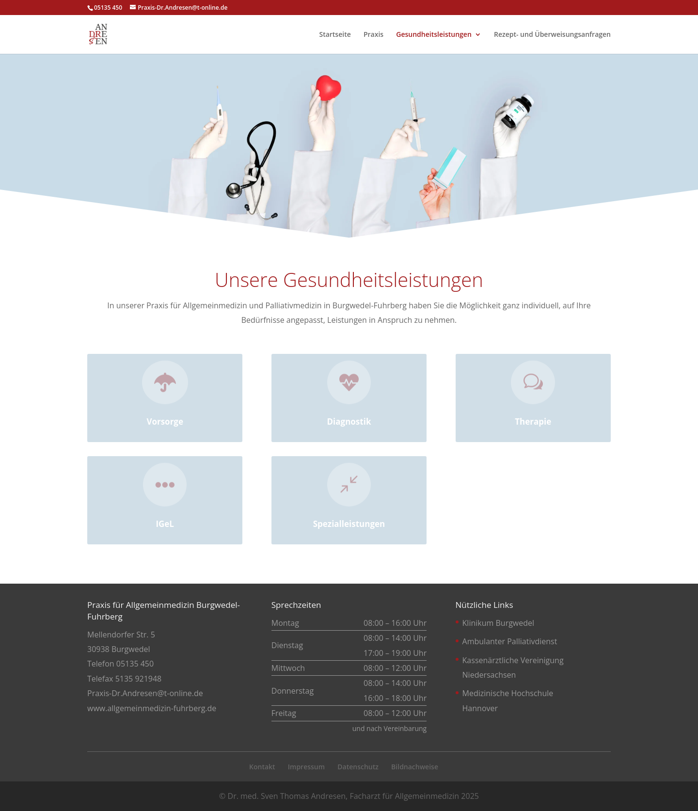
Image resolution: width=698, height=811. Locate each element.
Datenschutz (358, 766)
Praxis (373, 35)
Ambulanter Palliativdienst (509, 641)
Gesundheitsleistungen (434, 35)
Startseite (334, 35)
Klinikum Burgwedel (498, 623)
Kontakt (262, 766)
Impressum (306, 766)
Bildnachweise (414, 766)
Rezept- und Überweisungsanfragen (552, 35)
